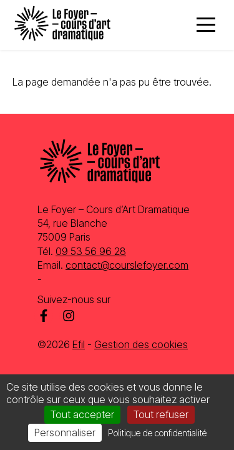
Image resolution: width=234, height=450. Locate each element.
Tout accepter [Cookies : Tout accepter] (82, 414)
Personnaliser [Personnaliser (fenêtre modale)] (64, 432)
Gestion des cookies (141, 344)
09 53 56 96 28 (91, 251)
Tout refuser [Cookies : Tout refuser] (161, 414)
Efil (78, 344)
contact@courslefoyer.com (127, 265)
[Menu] (206, 25)
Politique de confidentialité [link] (157, 433)
